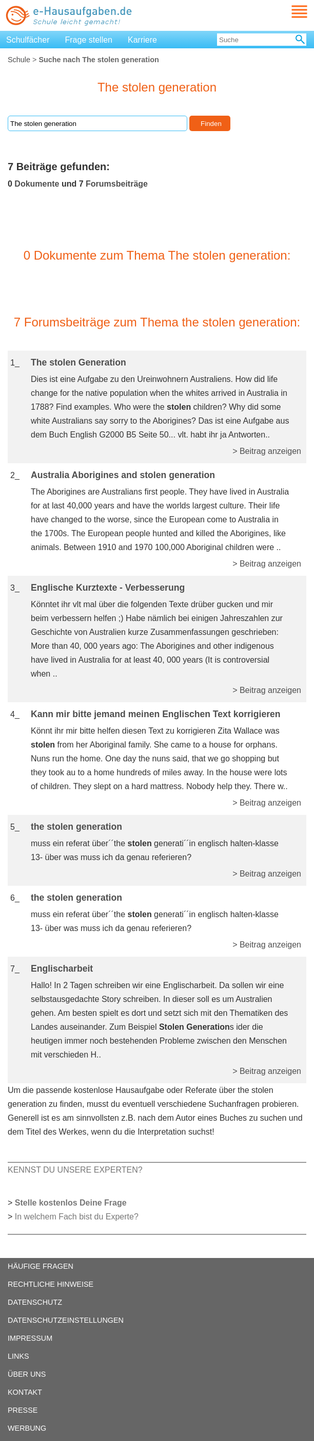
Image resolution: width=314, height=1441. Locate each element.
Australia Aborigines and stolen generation (123, 475)
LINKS (18, 1356)
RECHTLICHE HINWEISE (50, 1284)
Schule (19, 60)
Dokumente (36, 183)
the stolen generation (76, 827)
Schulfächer (28, 39)
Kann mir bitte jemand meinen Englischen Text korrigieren (156, 714)
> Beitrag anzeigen (266, 451)
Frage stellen (89, 39)
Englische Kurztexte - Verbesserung (108, 587)
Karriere (142, 39)
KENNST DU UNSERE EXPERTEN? (75, 1169)
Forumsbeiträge (117, 183)
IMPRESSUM (30, 1338)
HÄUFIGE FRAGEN (40, 1266)
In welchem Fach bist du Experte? (77, 1216)
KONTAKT (25, 1392)
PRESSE (22, 1410)
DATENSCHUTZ (35, 1302)
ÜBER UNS (27, 1374)
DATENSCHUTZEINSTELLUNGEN (66, 1320)
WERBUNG (27, 1428)
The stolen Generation (78, 362)
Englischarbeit (62, 968)
